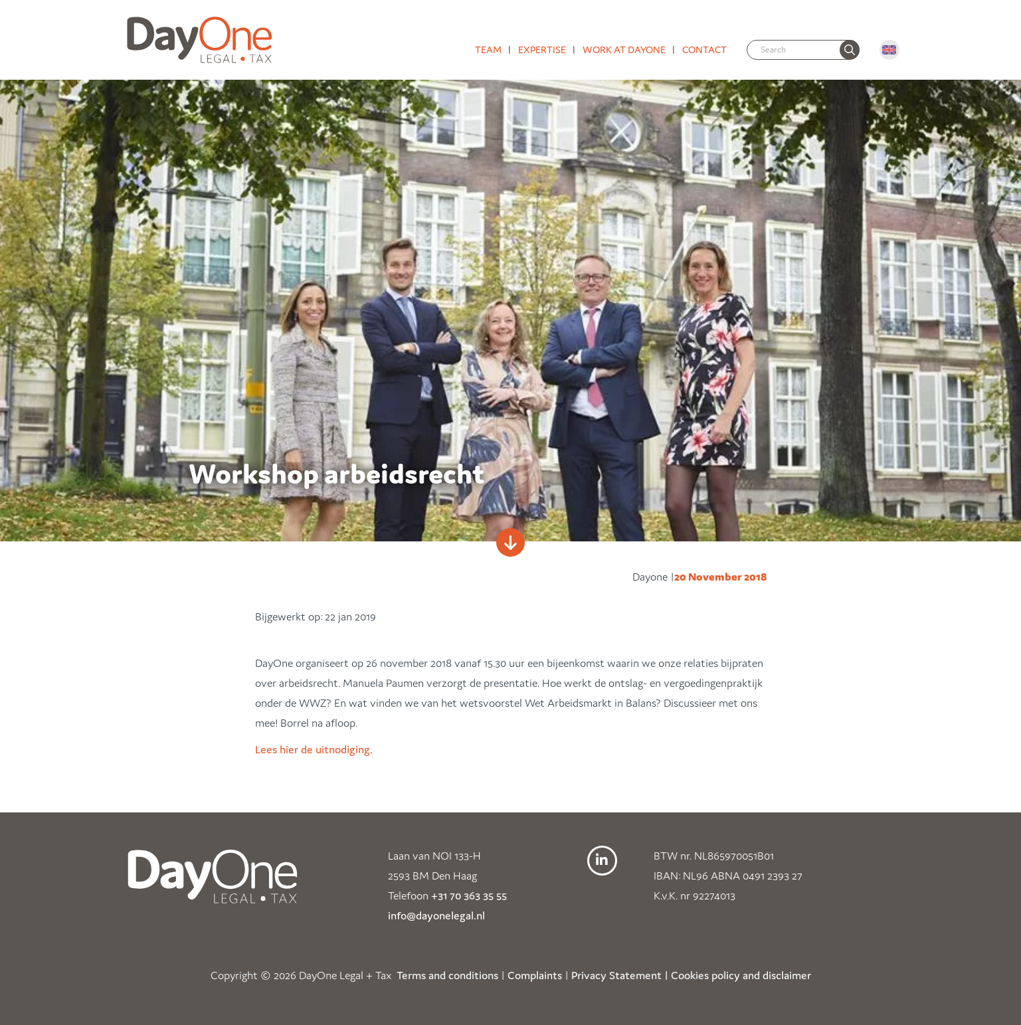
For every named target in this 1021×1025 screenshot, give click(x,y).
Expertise (542, 49)
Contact (704, 49)
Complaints (535, 975)
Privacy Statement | (619, 975)
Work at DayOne (624, 49)
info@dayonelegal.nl (436, 915)
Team (488, 49)
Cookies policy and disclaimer (741, 975)
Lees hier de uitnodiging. (314, 749)
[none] (850, 50)
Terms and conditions (447, 975)
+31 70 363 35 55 (469, 895)
